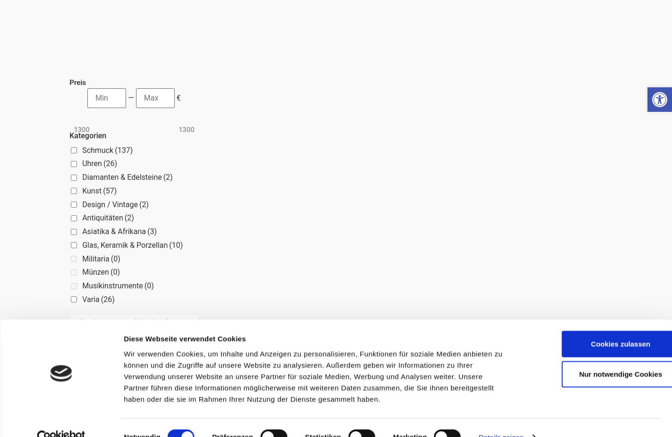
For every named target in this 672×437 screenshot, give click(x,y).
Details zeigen (501, 418)
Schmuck (107, 150)
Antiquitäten (108, 217)
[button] (659, 99)
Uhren (99, 163)
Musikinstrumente (118, 285)
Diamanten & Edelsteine (127, 177)
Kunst (99, 190)
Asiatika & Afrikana (119, 231)
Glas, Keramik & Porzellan (132, 245)
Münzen (101, 272)
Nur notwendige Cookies (593, 355)
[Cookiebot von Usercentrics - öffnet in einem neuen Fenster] (61, 419)
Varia (98, 299)
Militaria (101, 258)
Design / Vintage (115, 204)
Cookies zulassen (593, 325)
